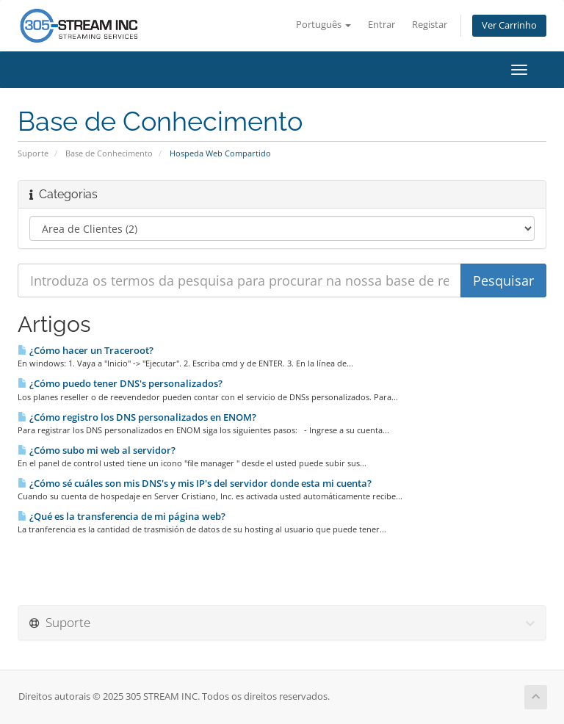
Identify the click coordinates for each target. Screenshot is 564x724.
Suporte (33, 153)
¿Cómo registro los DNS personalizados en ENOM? (137, 417)
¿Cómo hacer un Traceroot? (85, 350)
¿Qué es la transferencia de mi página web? (121, 516)
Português (323, 24)
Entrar (381, 24)
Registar (429, 24)
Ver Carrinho (509, 25)
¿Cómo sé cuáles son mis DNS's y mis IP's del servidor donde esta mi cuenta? (195, 483)
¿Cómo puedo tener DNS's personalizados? (120, 383)
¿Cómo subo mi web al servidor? (97, 450)
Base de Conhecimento (109, 153)
